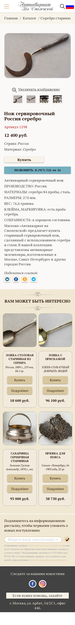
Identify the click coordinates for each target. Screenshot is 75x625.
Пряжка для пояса (55, 455)
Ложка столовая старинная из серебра (20, 359)
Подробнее (19, 390)
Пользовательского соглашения (45, 545)
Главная (11, 18)
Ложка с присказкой (55, 357)
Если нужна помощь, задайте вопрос (37, 596)
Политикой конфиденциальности (47, 559)
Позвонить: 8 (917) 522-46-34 (37, 170)
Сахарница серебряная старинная (19, 457)
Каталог (29, 18)
